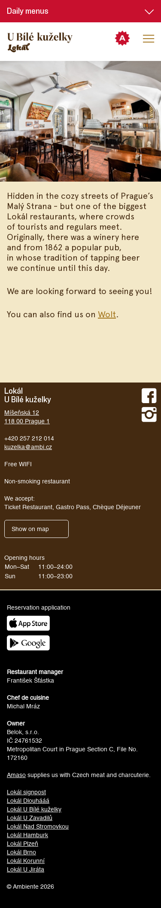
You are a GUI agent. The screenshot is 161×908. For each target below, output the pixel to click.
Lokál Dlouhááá (28, 800)
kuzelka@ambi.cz (28, 446)
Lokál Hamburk (27, 835)
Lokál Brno (21, 852)
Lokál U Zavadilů (29, 817)
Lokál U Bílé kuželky (34, 809)
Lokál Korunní (26, 860)
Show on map (30, 528)
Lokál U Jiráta (25, 869)
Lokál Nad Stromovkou (38, 826)
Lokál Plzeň (22, 843)
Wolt (107, 314)
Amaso (16, 774)
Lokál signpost (26, 792)
